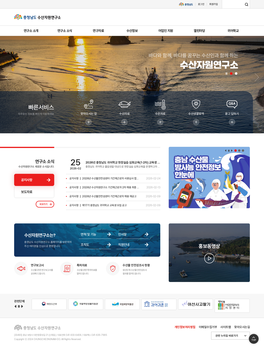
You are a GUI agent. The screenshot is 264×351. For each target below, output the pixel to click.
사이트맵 (225, 327)
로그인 (201, 4)
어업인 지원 (165, 31)
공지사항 (26, 180)
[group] (209, 178)
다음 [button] (232, 150)
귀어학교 (233, 31)
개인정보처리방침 (185, 327)
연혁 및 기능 (88, 234)
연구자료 (98, 31)
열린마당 (199, 31)
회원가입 (213, 4)
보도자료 (26, 192)
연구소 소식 (64, 31)
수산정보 (132, 31)
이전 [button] (225, 150)
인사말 (122, 234)
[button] (231, 73)
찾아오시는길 (242, 327)
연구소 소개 (31, 31)
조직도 (85, 245)
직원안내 (123, 245)
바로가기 (43, 204)
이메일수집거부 (208, 327)
